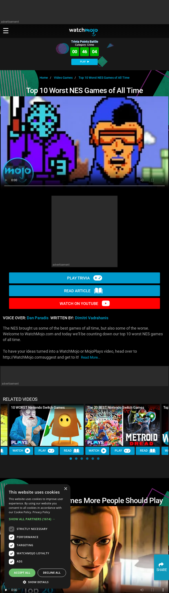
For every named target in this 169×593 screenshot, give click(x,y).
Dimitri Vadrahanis (91, 318)
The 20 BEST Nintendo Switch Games (115, 407)
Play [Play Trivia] (46, 450)
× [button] (65, 489)
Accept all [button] (22, 573)
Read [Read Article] (72, 451)
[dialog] (37, 536)
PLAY (84, 61)
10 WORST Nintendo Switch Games (37, 407)
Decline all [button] (52, 573)
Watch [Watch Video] (21, 450)
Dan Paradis (37, 318)
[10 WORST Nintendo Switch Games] (46, 425)
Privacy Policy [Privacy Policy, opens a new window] (41, 512)
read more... (90, 357)
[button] (70, 458)
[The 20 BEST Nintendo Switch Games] (122, 425)
